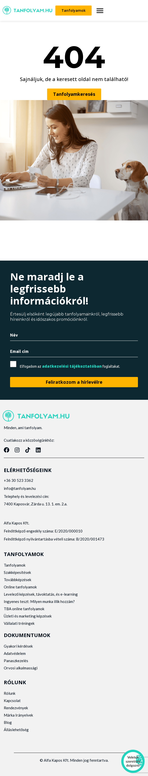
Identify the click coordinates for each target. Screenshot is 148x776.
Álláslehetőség (16, 729)
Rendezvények (16, 708)
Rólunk (9, 693)
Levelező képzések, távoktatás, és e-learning (41, 594)
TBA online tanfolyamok (24, 608)
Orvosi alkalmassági (21, 668)
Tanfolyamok (14, 565)
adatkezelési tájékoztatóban (72, 366)
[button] (99, 10)
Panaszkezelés (16, 660)
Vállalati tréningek (19, 623)
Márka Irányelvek (18, 715)
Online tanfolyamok (20, 587)
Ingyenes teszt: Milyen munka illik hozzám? (39, 601)
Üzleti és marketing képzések (28, 616)
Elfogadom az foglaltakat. (70, 366)
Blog (8, 722)
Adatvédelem (15, 653)
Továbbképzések (17, 579)
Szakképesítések (17, 572)
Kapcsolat (12, 700)
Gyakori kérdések (18, 646)
